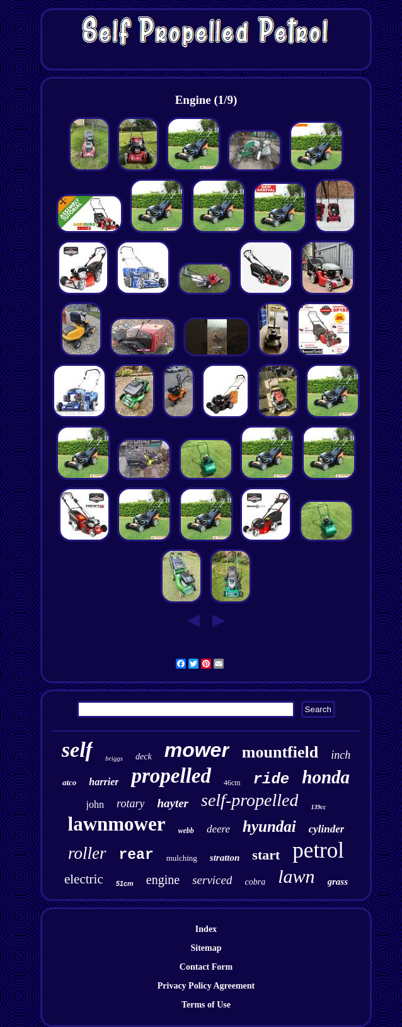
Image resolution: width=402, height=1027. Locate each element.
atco (69, 782)
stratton (225, 858)
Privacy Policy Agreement (206, 985)
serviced (212, 880)
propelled (170, 775)
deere (218, 829)
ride (271, 779)
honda (326, 777)
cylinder (327, 829)
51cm (125, 883)
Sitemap (205, 948)
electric (83, 879)
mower (196, 750)
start (266, 855)
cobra (254, 882)
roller (87, 853)
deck (143, 756)
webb (186, 830)
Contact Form (206, 967)
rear (136, 855)
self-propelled (249, 800)
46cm (232, 782)
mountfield (280, 752)
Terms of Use (206, 1004)
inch (340, 755)
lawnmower (117, 824)
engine (163, 880)
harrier (103, 781)
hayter (172, 803)
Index (206, 929)
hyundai (269, 826)
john (95, 804)
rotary (130, 803)
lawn (296, 876)
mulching (181, 858)
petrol (318, 850)
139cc (318, 806)
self (77, 749)
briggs (114, 758)
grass (338, 882)
